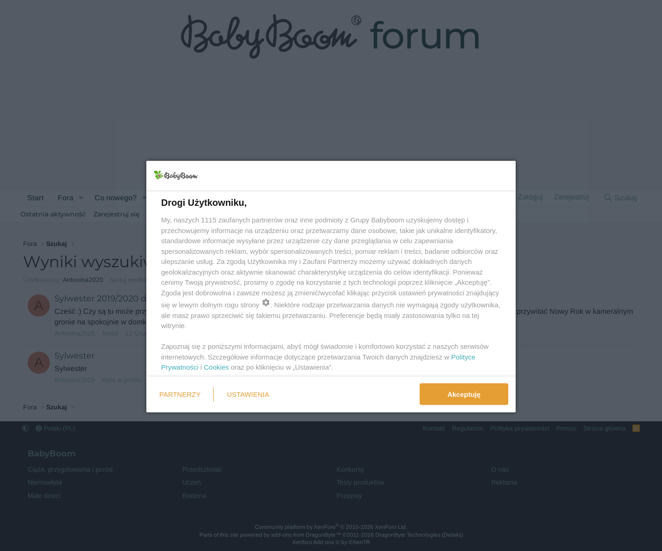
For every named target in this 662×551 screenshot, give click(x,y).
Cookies (216, 367)
